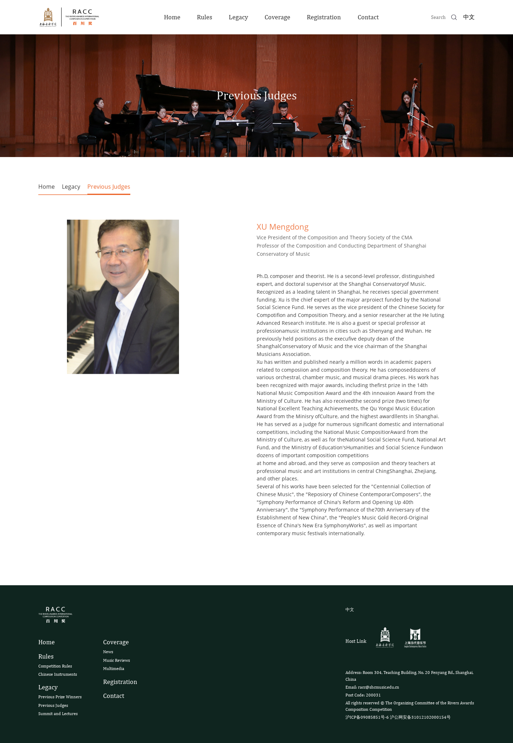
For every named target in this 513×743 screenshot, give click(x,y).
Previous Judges (108, 188)
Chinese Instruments (57, 674)
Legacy (238, 17)
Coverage (277, 17)
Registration (324, 17)
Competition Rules (55, 666)
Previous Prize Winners (60, 696)
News (108, 651)
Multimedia (113, 668)
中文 (469, 17)
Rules (204, 17)
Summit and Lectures (58, 713)
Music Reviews (116, 660)
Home (172, 17)
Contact (368, 17)
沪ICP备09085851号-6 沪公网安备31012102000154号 (398, 717)
